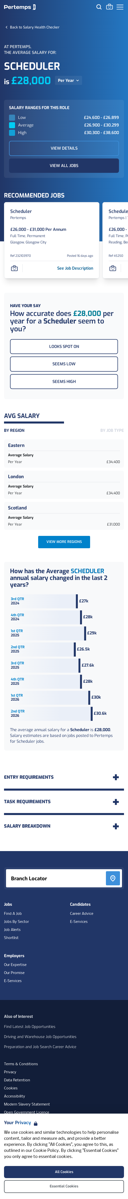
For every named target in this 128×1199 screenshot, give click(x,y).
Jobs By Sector (16, 922)
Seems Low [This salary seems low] (64, 364)
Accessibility (14, 1096)
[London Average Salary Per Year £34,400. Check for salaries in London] (64, 485)
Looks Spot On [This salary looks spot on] (64, 346)
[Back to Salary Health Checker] (34, 27)
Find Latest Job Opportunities (29, 1026)
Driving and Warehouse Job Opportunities (40, 1036)
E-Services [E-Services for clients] (13, 981)
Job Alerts (12, 930)
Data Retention (17, 1080)
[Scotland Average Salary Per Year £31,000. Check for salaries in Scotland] (64, 516)
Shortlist (11, 938)
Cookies (11, 1088)
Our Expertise (15, 965)
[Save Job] (14, 268)
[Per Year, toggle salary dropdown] (68, 80)
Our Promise (14, 973)
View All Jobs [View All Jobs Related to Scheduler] (64, 165)
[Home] (20, 7)
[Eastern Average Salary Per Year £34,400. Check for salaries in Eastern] (64, 453)
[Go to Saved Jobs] (109, 7)
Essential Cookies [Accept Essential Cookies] (64, 1186)
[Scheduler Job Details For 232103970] (21, 211)
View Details (64, 148)
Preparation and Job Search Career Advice (40, 1046)
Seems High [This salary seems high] (64, 381)
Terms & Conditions (21, 1064)
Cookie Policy (46, 1150)
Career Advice (81, 914)
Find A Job (13, 914)
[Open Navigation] (120, 7)
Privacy (10, 1072)
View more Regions (64, 541)
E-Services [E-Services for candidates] (79, 922)
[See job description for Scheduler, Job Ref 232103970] (75, 268)
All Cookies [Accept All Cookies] (64, 1172)
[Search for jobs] (99, 7)
